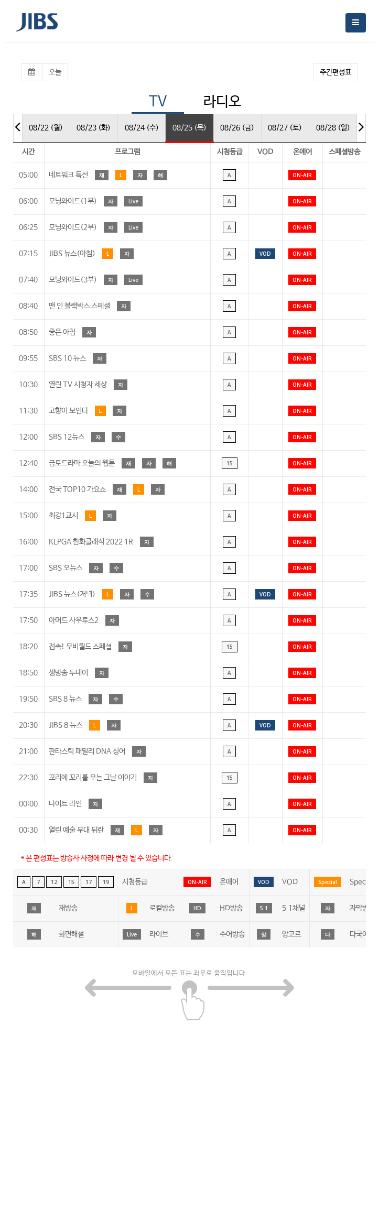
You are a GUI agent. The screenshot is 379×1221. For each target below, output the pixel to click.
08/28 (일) (333, 128)
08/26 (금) (237, 128)
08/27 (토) (285, 128)
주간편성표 (335, 72)
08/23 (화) (94, 128)
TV (158, 102)
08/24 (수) (142, 128)
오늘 (55, 72)
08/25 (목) (189, 128)
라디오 (222, 102)
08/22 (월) (46, 128)
